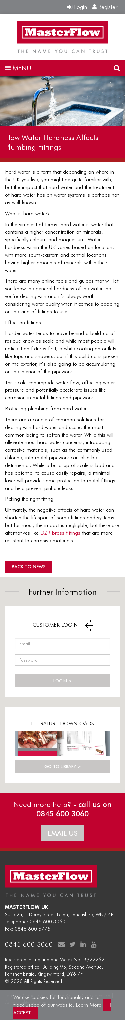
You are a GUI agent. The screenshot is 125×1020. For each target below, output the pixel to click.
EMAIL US (63, 833)
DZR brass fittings (60, 533)
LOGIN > (62, 680)
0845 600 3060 (47, 922)
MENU (18, 68)
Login (77, 6)
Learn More (88, 1005)
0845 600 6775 (32, 929)
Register (104, 6)
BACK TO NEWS (29, 566)
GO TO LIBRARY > (62, 766)
